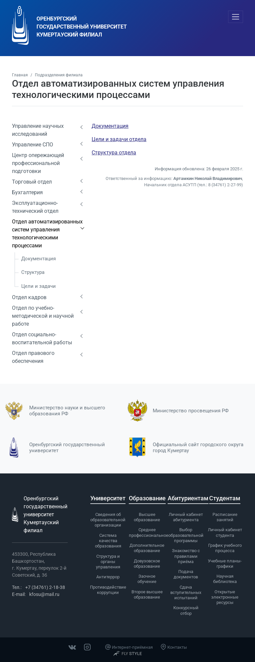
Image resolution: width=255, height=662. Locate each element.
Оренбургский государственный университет (67, 448)
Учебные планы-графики (225, 563)
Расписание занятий (224, 517)
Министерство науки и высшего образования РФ (67, 411)
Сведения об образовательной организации (108, 520)
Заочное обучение (146, 579)
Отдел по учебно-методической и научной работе (43, 316)
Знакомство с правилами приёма (186, 556)
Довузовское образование (147, 563)
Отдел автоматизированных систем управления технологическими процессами (47, 233)
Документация (38, 259)
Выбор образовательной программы (186, 535)
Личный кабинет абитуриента (186, 517)
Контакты (173, 647)
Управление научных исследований (38, 130)
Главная (20, 75)
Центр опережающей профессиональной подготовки (38, 163)
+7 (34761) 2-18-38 (45, 587)
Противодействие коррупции (108, 590)
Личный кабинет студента (225, 532)
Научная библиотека (225, 579)
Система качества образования (108, 541)
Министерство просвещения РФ (191, 411)
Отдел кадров (29, 297)
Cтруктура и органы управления (108, 562)
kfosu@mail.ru (44, 594)
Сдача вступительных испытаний (185, 593)
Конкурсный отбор (186, 610)
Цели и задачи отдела (119, 139)
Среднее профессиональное (148, 532)
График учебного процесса (225, 548)
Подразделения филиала (59, 75)
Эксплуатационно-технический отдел (35, 207)
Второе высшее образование (147, 594)
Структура (32, 272)
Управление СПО (32, 144)
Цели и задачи (38, 286)
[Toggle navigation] (235, 17)
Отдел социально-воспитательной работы (42, 338)
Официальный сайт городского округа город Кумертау (198, 448)
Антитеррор (108, 576)
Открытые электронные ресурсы (224, 597)
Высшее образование (147, 517)
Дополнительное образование (146, 548)
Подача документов (186, 574)
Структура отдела (114, 152)
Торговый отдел (32, 182)
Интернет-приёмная (129, 647)
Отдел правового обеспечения (33, 357)
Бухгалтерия (27, 192)
